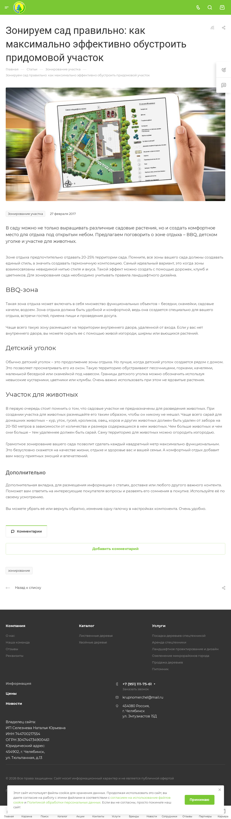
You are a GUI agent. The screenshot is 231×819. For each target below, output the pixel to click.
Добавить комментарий (115, 548)
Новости (14, 703)
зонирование (19, 570)
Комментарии (26, 531)
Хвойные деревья (93, 642)
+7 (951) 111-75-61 (137, 684)
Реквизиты (14, 656)
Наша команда (18, 642)
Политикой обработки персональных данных (64, 802)
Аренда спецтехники (169, 642)
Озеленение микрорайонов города (180, 656)
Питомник (160, 669)
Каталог (86, 625)
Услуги (159, 625)
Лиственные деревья (96, 636)
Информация (18, 683)
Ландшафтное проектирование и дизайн (185, 649)
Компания (15, 625)
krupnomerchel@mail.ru (143, 697)
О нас (10, 636)
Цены (11, 693)
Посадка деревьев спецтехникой (179, 636)
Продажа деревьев (167, 662)
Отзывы (12, 649)
